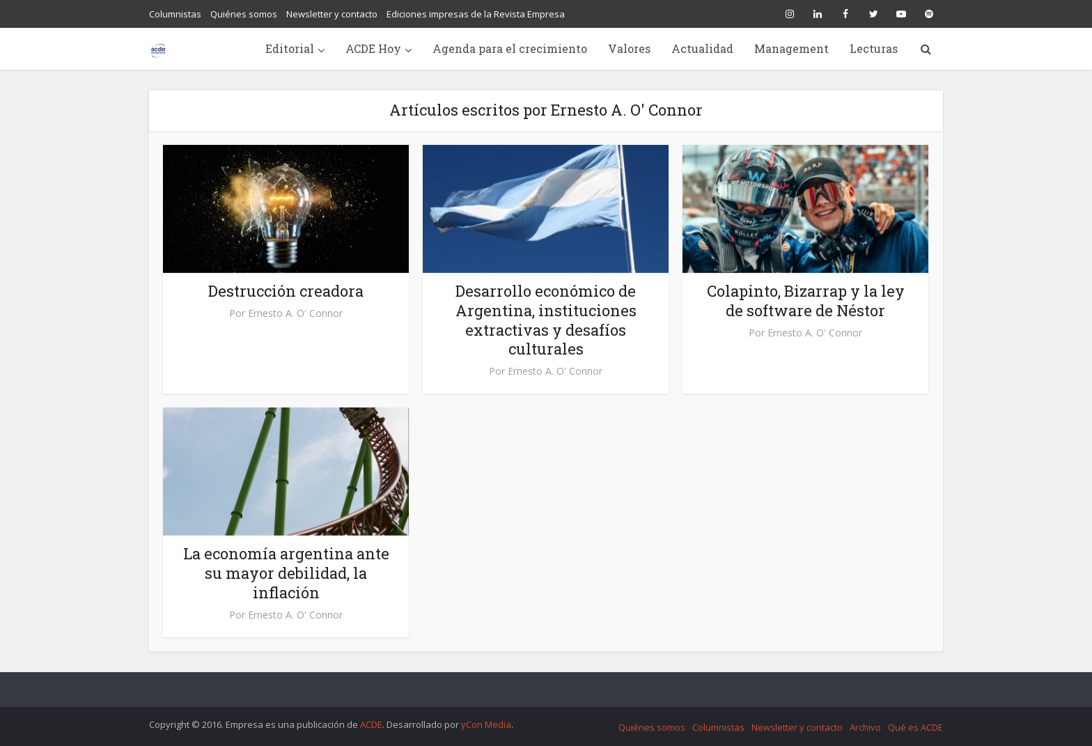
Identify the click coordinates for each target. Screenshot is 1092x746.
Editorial (289, 48)
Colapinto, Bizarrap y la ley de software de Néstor (806, 300)
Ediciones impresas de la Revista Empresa (476, 14)
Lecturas (874, 48)
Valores (629, 48)
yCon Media (486, 724)
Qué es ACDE (915, 727)
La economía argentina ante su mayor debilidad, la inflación (286, 573)
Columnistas (175, 14)
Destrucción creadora (286, 291)
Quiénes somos (243, 14)
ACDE (371, 724)
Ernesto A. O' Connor (295, 313)
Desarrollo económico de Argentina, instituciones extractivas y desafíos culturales (546, 320)
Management (791, 48)
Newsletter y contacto (331, 14)
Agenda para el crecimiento (509, 48)
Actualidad (702, 48)
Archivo (865, 727)
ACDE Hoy (373, 48)
